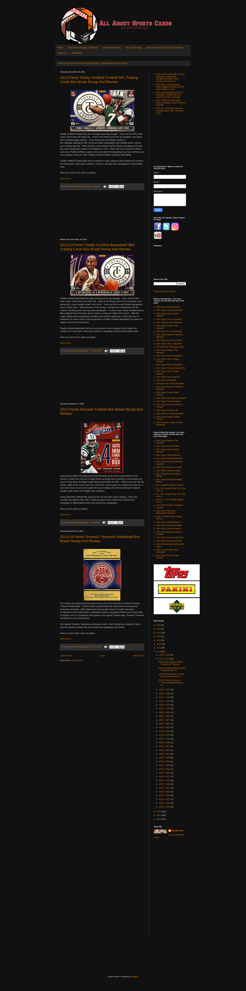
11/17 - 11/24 (165, 697)
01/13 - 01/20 (165, 803)
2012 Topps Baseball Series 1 (169, 522)
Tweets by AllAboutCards (164, 291)
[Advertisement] (102, 214)
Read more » (65, 178)
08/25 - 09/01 (165, 724)
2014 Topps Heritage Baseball (169, 458)
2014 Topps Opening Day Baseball (171, 398)
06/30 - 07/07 (165, 742)
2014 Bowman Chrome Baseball (170, 383)
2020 (159, 625)
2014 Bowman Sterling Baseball (170, 347)
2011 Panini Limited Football (168, 528)
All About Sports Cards (66, 10)
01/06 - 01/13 (165, 807)
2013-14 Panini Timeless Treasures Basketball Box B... (170, 682)
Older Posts (138, 656)
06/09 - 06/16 (165, 754)
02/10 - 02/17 (165, 788)
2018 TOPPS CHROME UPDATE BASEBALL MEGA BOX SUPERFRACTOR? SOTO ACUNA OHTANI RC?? (170, 77)
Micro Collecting (134, 47)
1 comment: (96, 186)
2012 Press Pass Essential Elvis (170, 537)
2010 (159, 819)
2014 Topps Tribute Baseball (168, 401)
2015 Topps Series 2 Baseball (169, 319)
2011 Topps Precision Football (169, 525)
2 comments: (96, 647)
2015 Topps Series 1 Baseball (169, 344)
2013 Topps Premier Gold (167, 410)
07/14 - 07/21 (165, 735)
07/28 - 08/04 (165, 727)
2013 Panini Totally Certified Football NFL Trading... (170, 663)
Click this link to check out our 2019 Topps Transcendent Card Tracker (93, 63)
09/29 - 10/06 (165, 712)
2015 (159, 644)
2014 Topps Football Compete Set (170, 368)
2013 (159, 652)
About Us (62, 53)
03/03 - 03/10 (165, 780)
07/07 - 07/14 (165, 739)
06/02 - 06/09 (165, 757)
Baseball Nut (177, 830)
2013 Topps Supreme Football (169, 467)
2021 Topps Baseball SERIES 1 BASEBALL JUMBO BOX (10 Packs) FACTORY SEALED (169, 94)
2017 (159, 636)
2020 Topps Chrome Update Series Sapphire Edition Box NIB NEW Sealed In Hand (170, 86)
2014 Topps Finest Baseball (168, 377)
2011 (159, 815)
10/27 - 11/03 (165, 708)
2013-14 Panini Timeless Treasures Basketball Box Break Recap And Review (100, 539)
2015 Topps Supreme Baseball (169, 310)
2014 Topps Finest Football (167, 446)
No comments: (96, 351)
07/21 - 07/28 (165, 731)
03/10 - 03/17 (165, 776)
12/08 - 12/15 (165, 689)
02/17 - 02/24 (165, 784)
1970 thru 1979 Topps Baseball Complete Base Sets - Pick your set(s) (169, 110)
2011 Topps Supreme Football (169, 541)
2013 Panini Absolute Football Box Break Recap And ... (171, 675)
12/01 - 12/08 (165, 693)
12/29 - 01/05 (165, 655)
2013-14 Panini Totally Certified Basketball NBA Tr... (171, 669)
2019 (159, 629)
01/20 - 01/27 (165, 799)
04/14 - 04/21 (165, 769)
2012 (159, 811)
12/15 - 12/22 (165, 659)
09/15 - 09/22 (165, 720)
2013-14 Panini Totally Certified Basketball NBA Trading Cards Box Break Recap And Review (97, 247)
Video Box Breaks (112, 47)
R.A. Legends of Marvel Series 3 (170, 485)
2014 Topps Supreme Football (169, 340)
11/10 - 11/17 (165, 701)
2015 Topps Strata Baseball (168, 307)
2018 (159, 633)
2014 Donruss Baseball (166, 380)
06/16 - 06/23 (165, 750)
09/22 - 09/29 (165, 716)
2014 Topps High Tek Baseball (169, 365)
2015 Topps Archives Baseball (169, 322)
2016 (159, 640)
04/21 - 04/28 (165, 765)
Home (61, 47)
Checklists (77, 53)
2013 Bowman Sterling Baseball (170, 413)
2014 (159, 648)
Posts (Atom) (77, 660)
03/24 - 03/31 (165, 773)
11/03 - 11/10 (165, 705)
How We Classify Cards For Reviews (164, 47)
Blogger (134, 976)
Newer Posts (66, 656)
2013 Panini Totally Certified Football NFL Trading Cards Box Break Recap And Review (99, 80)
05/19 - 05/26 (165, 761)
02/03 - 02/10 (165, 792)
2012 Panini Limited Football (168, 470)
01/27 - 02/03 (165, 795)
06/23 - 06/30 (165, 746)
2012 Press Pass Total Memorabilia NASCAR (165, 512)
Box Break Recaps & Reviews (83, 47)
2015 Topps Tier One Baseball (169, 331)
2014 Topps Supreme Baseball (169, 356)
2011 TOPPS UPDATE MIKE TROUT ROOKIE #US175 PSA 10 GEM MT (170, 102)
